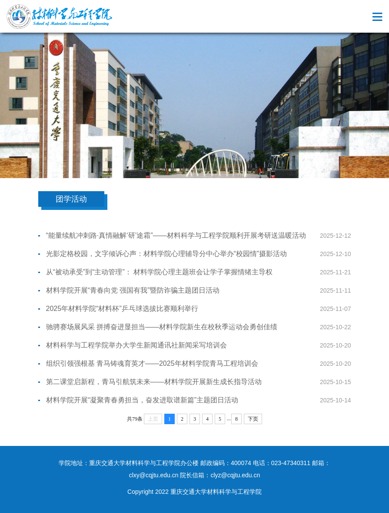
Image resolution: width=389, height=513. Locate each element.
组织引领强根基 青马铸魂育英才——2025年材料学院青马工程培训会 (152, 363)
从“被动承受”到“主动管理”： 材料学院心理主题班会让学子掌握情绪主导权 (159, 272)
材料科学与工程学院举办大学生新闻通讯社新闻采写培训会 (136, 345)
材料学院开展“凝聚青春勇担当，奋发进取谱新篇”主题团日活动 (142, 400)
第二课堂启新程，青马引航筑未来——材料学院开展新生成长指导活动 (154, 381)
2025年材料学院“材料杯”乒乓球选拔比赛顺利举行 (122, 308)
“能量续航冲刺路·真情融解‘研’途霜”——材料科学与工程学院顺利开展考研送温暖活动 (176, 235)
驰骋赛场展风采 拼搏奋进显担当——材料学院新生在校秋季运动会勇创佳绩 (161, 327)
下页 (253, 419)
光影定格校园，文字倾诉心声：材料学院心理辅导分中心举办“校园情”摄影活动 (166, 253)
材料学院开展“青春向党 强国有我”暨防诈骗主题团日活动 (132, 290)
